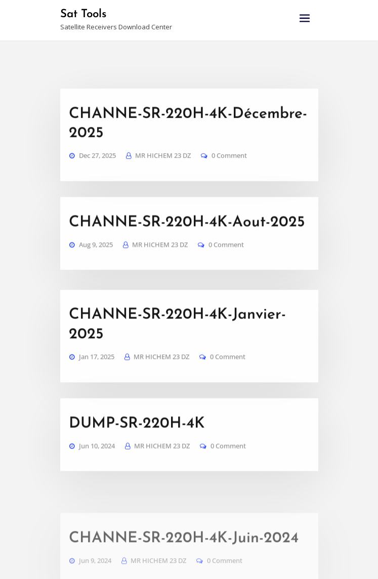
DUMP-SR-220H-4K (130, 414)
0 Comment (226, 185)
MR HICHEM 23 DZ (161, 185)
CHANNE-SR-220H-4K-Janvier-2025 (183, 327)
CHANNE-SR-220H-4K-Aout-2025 (175, 241)
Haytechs (270, 561)
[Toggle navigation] (304, 18)
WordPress (205, 561)
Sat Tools (82, 14)
